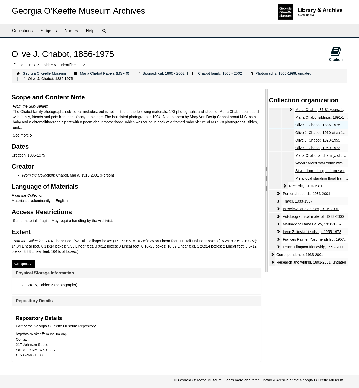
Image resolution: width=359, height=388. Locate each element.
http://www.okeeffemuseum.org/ (41, 334)
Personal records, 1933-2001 (306, 194)
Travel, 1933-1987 (297, 201)
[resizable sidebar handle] (267, 180)
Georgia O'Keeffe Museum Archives (78, 11)
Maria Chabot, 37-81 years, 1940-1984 (326, 110)
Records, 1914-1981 (305, 186)
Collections (22, 30)
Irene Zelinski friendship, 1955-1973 (312, 232)
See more (22, 135)
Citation (336, 54)
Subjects (49, 30)
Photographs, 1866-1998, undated (283, 73)
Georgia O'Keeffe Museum (44, 73)
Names (71, 30)
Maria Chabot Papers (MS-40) (104, 73)
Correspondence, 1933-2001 (299, 255)
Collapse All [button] (23, 264)
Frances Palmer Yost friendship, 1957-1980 (318, 239)
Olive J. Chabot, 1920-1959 (317, 140)
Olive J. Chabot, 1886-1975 (317, 125)
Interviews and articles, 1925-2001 (311, 209)
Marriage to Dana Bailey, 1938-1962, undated (320, 224)
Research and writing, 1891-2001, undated (311, 262)
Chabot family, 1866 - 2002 (220, 73)
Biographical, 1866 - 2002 (164, 73)
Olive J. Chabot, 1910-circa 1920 (322, 132)
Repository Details (34, 301)
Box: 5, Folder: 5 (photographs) (51, 285)
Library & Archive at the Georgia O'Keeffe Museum (302, 380)
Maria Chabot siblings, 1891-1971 (322, 117)
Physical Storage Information (45, 273)
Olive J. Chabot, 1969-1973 (317, 148)
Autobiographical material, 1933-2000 (313, 216)
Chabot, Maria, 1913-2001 (77, 175)
